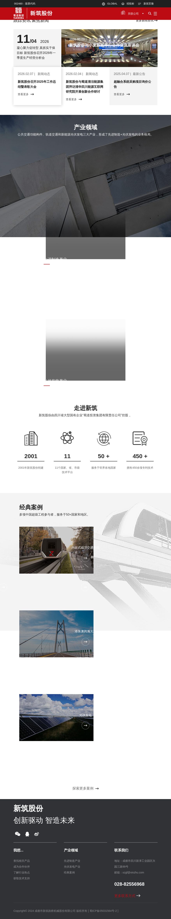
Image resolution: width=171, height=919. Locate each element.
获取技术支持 (21, 878)
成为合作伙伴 (21, 866)
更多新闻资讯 (147, 20)
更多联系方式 (127, 896)
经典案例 (31, 507)
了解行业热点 (21, 872)
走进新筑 (85, 408)
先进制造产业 (72, 860)
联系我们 (121, 850)
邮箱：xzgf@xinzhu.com (129, 872)
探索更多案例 (85, 788)
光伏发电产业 (72, 866)
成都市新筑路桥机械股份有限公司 (55, 910)
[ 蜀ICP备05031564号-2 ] (103, 910)
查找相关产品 (21, 860)
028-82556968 (129, 884)
